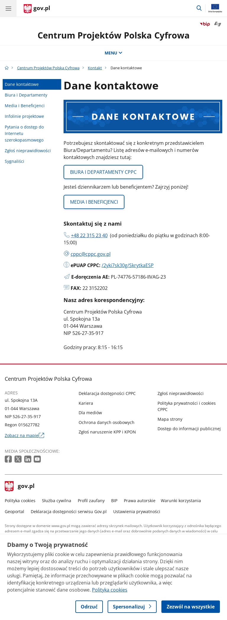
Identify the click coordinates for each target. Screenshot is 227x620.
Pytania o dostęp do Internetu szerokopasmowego (24, 133)
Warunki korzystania (181, 500)
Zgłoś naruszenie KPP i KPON (107, 432)
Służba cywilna (56, 500)
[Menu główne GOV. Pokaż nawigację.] (8, 8)
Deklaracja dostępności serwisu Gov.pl (69, 511)
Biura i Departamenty (26, 95)
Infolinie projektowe (24, 116)
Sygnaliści (14, 161)
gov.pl (20, 486)
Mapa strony (170, 419)
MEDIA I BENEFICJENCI (94, 202)
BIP (114, 500)
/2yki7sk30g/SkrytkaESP (128, 265)
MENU (113, 53)
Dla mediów (90, 412)
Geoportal (14, 511)
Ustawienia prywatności (136, 511)
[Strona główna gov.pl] (37, 9)
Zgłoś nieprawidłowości (28, 150)
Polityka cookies (20, 500)
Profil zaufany (91, 500)
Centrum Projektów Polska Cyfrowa (114, 35)
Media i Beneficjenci (25, 105)
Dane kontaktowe (22, 84)
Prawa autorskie (139, 500)
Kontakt (95, 67)
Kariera (86, 403)
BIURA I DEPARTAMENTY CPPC (103, 172)
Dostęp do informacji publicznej (189, 428)
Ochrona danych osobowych (106, 422)
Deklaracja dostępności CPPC (107, 393)
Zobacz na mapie (24, 435)
